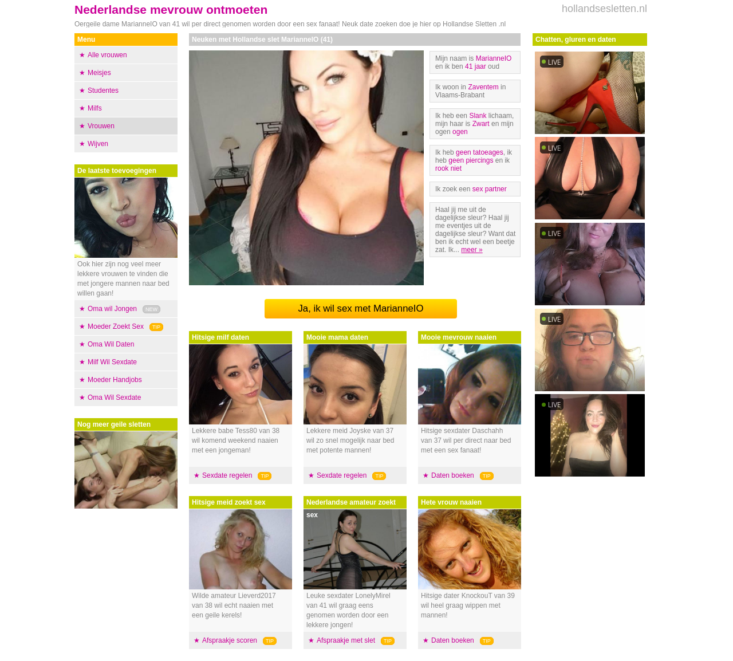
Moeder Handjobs (115, 380)
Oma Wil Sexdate (114, 398)
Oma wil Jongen (112, 309)
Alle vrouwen (107, 55)
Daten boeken (452, 475)
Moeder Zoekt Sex (116, 326)
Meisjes (99, 73)
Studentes (103, 90)
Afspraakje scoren (229, 640)
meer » (471, 250)
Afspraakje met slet (346, 640)
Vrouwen (101, 126)
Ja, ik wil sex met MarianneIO (360, 308)
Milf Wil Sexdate (112, 362)
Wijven (98, 144)
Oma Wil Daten (111, 344)
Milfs (95, 108)
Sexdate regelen (227, 475)
